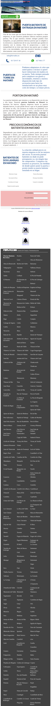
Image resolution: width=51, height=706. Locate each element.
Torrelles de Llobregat (7, 549)
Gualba (32, 643)
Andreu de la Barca (22, 339)
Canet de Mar (21, 390)
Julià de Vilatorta (35, 493)
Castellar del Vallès (9, 457)
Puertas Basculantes (38, 174)
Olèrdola (33, 477)
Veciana (19, 572)
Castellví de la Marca (23, 489)
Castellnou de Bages (36, 600)
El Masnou (6, 279)
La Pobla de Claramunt (20, 398)
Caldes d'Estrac (34, 374)
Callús (19, 323)
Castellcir (33, 481)
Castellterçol (34, 489)
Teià (31, 465)
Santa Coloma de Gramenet (8, 292)
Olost (18, 607)
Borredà (19, 596)
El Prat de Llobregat (36, 279)
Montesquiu (20, 576)
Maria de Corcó (8, 299)
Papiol (5, 691)
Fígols (5, 540)
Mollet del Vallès (35, 303)
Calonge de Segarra (9, 323)
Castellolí (20, 639)
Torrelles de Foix (8, 627)
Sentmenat (33, 548)
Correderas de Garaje (13, 182)
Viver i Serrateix (22, 520)
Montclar (6, 611)
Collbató (19, 275)
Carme (19, 477)
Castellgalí (20, 695)
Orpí (18, 568)
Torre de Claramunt (36, 627)
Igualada (19, 631)
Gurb (4, 643)
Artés (5, 600)
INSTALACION (25, 222)
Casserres (6, 477)
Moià (5, 695)
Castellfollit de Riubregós (7, 699)
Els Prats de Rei (35, 461)
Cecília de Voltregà (9, 441)
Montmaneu (20, 556)
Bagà (4, 319)
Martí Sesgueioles (8, 635)
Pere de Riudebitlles (23, 421)
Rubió (19, 327)
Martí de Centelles (8, 639)
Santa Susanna (34, 659)
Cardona (6, 485)
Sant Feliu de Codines (34, 430)
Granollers (33, 647)
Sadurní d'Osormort (9, 445)
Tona (18, 382)
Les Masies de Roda (36, 501)
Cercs (18, 485)
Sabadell (32, 433)
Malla (32, 655)
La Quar (32, 509)
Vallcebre (19, 268)
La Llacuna (33, 544)
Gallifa (32, 611)
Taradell (5, 536)
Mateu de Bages (35, 631)
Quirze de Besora (8, 413)
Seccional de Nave (13, 178)
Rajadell (5, 679)
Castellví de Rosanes (9, 489)
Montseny (33, 378)
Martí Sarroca (21, 635)
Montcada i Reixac (9, 631)
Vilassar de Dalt (35, 346)
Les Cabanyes (7, 509)
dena (4, 481)
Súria (18, 271)
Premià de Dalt (21, 679)
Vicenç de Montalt (8, 354)
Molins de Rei (21, 307)
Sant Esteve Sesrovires (6, 434)
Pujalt (32, 683)
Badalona (6, 370)
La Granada (33, 576)
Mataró (5, 346)
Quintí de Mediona (22, 413)
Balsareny (33, 264)
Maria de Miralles (22, 516)
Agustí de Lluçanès (36, 339)
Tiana (5, 465)
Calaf (18, 453)
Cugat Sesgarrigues (36, 350)
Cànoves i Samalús (36, 386)
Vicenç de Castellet (36, 390)
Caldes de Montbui (36, 417)
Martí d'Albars (7, 425)
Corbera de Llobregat (23, 663)
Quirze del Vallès (35, 409)
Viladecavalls (34, 362)
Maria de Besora (22, 548)
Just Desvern (7, 429)
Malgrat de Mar (8, 659)
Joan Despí (6, 386)
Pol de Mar (33, 413)
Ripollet (19, 335)
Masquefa (20, 461)
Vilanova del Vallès (22, 350)
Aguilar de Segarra (35, 623)
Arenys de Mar (21, 619)
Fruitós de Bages (8, 406)
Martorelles (20, 291)
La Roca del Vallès (22, 509)
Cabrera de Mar (8, 362)
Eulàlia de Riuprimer (23, 287)
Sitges (32, 564)
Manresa (32, 327)
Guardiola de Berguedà (21, 644)
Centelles (33, 485)
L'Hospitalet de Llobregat (21, 580)
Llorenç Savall (21, 425)
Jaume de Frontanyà (23, 449)
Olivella (32, 607)
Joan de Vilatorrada (9, 449)
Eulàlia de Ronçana (9, 287)
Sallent (32, 343)
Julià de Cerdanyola (36, 382)
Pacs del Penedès (22, 675)
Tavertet (19, 532)
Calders (5, 378)
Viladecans (33, 366)
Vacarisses (6, 271)
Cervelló (19, 588)
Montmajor (33, 556)
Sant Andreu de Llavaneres (8, 339)
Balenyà (32, 283)
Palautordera (20, 433)
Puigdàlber (33, 687)
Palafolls (6, 675)
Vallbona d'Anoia (35, 268)
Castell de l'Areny (35, 699)
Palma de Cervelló (22, 691)
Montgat (6, 560)
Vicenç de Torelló (35, 441)
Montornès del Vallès (9, 592)
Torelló (32, 469)
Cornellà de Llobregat (33, 667)
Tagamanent (7, 596)
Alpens (5, 315)
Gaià (18, 552)
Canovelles (6, 390)
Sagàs (5, 604)
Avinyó (32, 370)
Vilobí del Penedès (35, 520)
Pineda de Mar (21, 311)
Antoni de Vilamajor (36, 335)
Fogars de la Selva (35, 536)
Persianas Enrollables (38, 178)
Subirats (32, 271)
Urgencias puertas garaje (13, 186)
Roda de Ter (7, 335)
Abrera (5, 532)
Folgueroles (6, 655)
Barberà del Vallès (22, 264)
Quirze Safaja (34, 406)
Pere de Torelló (34, 394)
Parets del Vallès (35, 256)
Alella (19, 315)
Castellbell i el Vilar (36, 453)
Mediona (19, 615)
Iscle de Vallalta (35, 449)
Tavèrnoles (33, 532)
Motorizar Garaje (13, 174)
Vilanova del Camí (35, 358)
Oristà (32, 568)
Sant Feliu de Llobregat (21, 430)
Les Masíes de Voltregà (21, 501)
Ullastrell (6, 493)
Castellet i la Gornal (23, 699)
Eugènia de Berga (35, 287)
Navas (19, 671)
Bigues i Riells (34, 619)
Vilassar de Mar (8, 382)
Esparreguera (21, 667)
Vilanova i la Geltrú (9, 350)
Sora (4, 615)
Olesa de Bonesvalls (9, 264)
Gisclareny (20, 651)
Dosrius (5, 528)
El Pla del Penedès (35, 275)
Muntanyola (20, 378)
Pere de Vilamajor (22, 394)
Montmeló (20, 592)
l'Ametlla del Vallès (9, 588)
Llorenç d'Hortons (35, 425)
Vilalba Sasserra (8, 572)
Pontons (5, 683)
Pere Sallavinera (8, 417)
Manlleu (19, 655)
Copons (32, 663)
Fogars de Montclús (23, 536)
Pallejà (32, 691)
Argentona (33, 615)
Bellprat (19, 623)
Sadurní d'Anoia (35, 437)
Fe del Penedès (7, 469)
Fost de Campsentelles (21, 406)
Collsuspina (6, 667)
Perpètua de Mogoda (9, 663)
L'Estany (33, 580)
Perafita (19, 256)
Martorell (33, 291)
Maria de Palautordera (7, 517)
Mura (18, 331)
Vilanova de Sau (35, 295)
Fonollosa (33, 651)
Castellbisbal (34, 311)
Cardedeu (6, 497)
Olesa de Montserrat (36, 260)
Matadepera (6, 461)
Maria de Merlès (35, 516)
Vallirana (6, 576)
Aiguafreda (33, 315)
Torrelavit (20, 627)
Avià (31, 596)
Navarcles (6, 331)
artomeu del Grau (22, 358)
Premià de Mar (34, 299)
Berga (5, 623)
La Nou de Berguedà (36, 398)
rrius (31, 639)
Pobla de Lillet (7, 311)
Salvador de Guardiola (7, 394)
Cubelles (19, 528)
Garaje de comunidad (38, 182)
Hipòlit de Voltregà (22, 417)
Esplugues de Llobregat (34, 541)
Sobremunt (33, 560)
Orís (31, 604)
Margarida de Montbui (21, 561)
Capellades (33, 497)
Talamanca (33, 592)
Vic (31, 445)
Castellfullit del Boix (36, 695)
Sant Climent (7, 513)
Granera (5, 651)
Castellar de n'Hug (35, 457)
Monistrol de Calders (23, 303)
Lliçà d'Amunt (21, 524)
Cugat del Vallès (22, 437)
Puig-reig (19, 702)
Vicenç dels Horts (22, 441)
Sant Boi (6, 358)
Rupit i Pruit (7, 453)
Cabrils (19, 319)
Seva (4, 568)
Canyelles (20, 386)
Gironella (6, 544)
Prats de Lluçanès (35, 679)
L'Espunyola (34, 584)
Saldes (5, 275)
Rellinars (33, 675)
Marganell (20, 295)
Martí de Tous (34, 635)
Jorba (5, 556)
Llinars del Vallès (8, 501)
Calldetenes (33, 323)
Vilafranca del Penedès (21, 363)
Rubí (31, 331)
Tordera (32, 528)
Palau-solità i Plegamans (34, 671)
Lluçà (18, 604)
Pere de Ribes (34, 421)
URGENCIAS (25, 244)
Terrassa (19, 465)
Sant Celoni (20, 513)
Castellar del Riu (22, 457)
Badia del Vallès (22, 346)
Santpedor (20, 659)
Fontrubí (32, 552)
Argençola (20, 600)
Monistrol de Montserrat (7, 304)
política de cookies (18, 2)
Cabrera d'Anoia (22, 299)
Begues (19, 611)
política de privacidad (35, 208)
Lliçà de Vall (7, 524)
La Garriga (6, 580)
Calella (5, 327)
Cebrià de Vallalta (22, 354)
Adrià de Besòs (21, 343)
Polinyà (32, 307)
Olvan (5, 607)
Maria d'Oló (20, 493)
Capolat (19, 497)
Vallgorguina (7, 268)
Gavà (18, 260)
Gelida (5, 671)
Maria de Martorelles (36, 513)
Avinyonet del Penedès (21, 371)
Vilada (19, 445)
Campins (33, 319)
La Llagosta (33, 402)
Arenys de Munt (8, 619)
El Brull (19, 544)
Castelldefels (21, 481)
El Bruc (32, 524)
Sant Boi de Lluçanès (36, 354)
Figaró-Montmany (22, 540)
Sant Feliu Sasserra (9, 421)
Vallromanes (34, 572)
